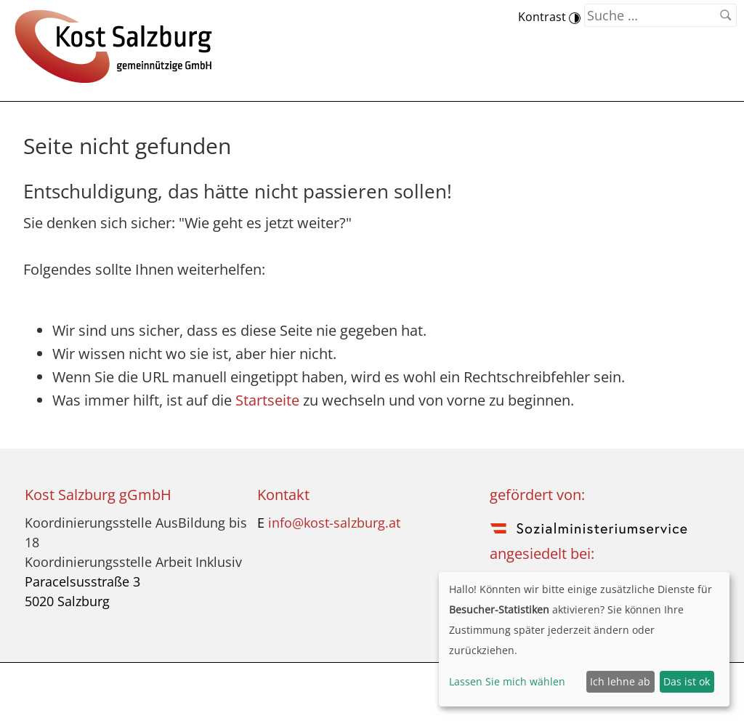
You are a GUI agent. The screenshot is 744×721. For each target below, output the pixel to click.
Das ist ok (686, 681)
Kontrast (549, 17)
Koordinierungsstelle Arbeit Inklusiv (133, 562)
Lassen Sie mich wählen (507, 681)
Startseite (267, 400)
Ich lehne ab (620, 681)
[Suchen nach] (660, 15)
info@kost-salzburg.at (334, 522)
